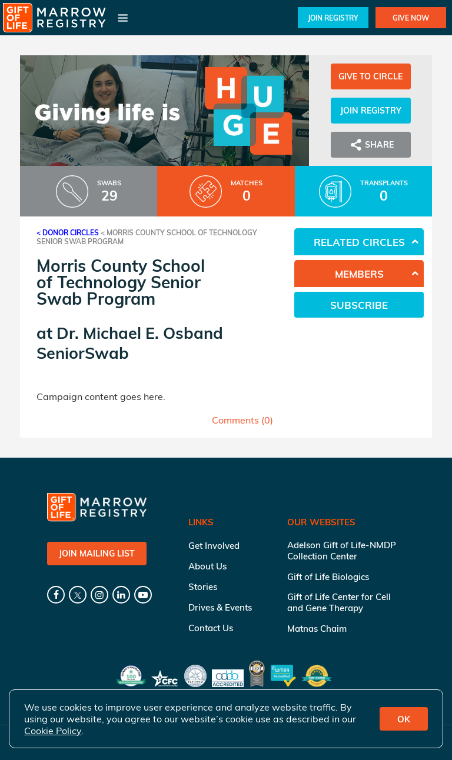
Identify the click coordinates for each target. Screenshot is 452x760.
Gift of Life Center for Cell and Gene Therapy (339, 602)
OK (403, 719)
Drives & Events (220, 607)
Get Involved (214, 545)
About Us (207, 566)
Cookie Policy (52, 730)
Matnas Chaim (317, 628)
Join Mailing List (97, 553)
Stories (202, 586)
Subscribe (359, 305)
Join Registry (333, 18)
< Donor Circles (67, 232)
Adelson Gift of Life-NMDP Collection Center (341, 550)
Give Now (411, 18)
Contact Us (210, 628)
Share (370, 144)
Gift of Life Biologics (328, 576)
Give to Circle (370, 76)
